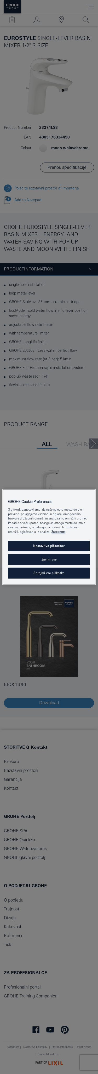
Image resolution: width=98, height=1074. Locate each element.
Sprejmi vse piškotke (48, 573)
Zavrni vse (49, 559)
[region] (48, 537)
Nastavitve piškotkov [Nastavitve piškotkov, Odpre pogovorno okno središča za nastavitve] (49, 545)
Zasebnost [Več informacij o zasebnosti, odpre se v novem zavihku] (58, 531)
